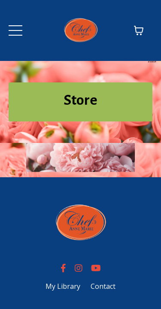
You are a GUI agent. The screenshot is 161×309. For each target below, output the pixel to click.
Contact (103, 286)
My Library (63, 286)
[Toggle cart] (139, 30)
